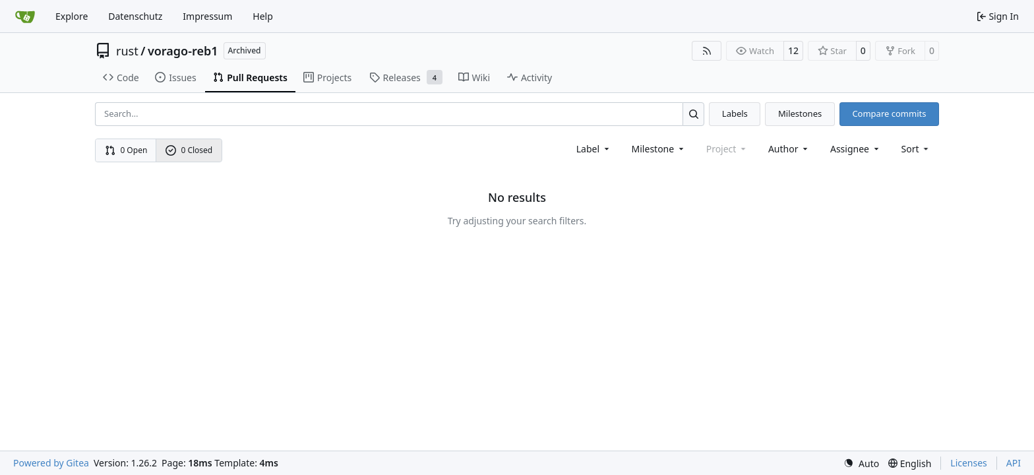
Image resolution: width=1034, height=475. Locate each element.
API (1013, 463)
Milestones (800, 113)
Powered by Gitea (51, 463)
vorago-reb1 (183, 50)
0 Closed (189, 150)
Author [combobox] (789, 148)
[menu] (916, 148)
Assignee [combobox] (855, 148)
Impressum (207, 16)
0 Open (126, 150)
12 (793, 50)
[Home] (25, 16)
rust (127, 50)
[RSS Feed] (707, 51)
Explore (71, 16)
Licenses (968, 463)
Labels (735, 113)
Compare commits (889, 113)
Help (263, 16)
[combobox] (594, 148)
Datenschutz (135, 16)
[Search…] (693, 113)
